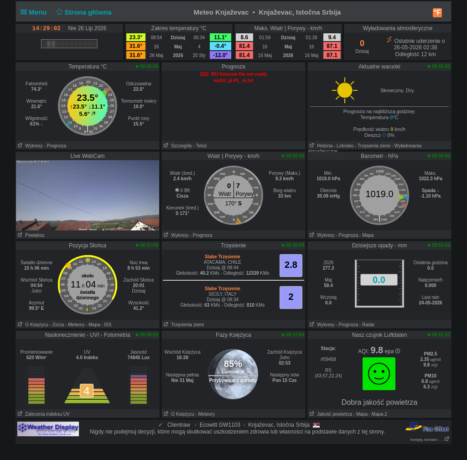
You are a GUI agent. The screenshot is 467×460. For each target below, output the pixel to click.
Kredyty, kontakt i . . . (430, 440)
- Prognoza (55, 145)
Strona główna (83, 12)
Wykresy (29, 145)
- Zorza (57, 324)
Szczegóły (177, 145)
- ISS (106, 324)
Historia (320, 145)
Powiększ (30, 235)
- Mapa (366, 235)
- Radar (366, 324)
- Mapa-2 (377, 414)
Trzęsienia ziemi (183, 324)
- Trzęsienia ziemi (372, 145)
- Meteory (74, 324)
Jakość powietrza (330, 414)
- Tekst (200, 145)
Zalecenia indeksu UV (43, 414)
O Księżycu (32, 324)
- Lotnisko (343, 145)
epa (392, 351)
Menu (36, 12)
